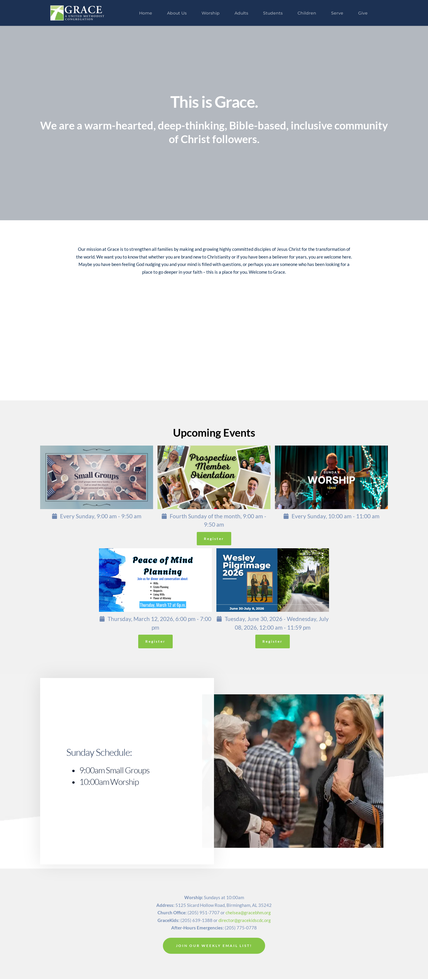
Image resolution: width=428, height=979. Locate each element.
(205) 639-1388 (196, 920)
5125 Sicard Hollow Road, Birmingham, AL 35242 (223, 905)
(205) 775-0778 (241, 927)
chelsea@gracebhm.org (248, 912)
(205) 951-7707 (204, 912)
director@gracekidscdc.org (244, 920)
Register (214, 538)
